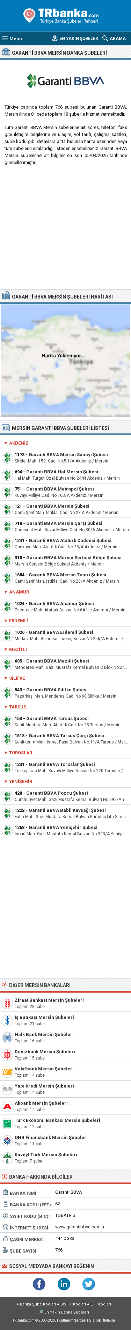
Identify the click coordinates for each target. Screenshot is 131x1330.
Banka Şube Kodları (38, 1304)
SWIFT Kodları (73, 1304)
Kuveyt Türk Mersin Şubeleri (46, 1154)
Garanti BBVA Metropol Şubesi (60, 489)
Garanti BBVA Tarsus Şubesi (57, 718)
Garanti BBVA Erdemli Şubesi (61, 632)
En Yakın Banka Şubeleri (66, 1312)
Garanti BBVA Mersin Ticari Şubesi (67, 574)
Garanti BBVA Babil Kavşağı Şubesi (67, 810)
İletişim (109, 1320)
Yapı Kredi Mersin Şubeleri (44, 1086)
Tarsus (17, 706)
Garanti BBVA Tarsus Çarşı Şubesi (66, 735)
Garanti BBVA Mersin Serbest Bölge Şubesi (74, 557)
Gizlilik (95, 1320)
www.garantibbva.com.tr (79, 1226)
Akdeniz (19, 443)
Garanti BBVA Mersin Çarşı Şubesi (64, 523)
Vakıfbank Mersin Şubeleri (44, 1068)
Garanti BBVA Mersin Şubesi (57, 506)
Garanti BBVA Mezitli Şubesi (57, 661)
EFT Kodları (100, 1304)
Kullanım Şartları (72, 1320)
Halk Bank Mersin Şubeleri (44, 1034)
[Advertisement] (65, 230)
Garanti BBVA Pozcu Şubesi (57, 793)
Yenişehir (20, 781)
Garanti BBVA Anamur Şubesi (61, 603)
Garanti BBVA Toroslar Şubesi (62, 764)
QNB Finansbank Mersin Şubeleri (51, 1137)
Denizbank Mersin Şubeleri (45, 1051)
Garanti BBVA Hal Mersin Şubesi (62, 471)
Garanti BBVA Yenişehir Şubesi (63, 827)
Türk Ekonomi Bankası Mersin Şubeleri (57, 1120)
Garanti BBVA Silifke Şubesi (57, 689)
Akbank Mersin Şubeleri (41, 1103)
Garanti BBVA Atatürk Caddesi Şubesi (70, 540)
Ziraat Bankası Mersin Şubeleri (49, 1000)
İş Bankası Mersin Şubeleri (44, 1017)
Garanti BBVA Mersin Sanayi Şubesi (68, 454)
